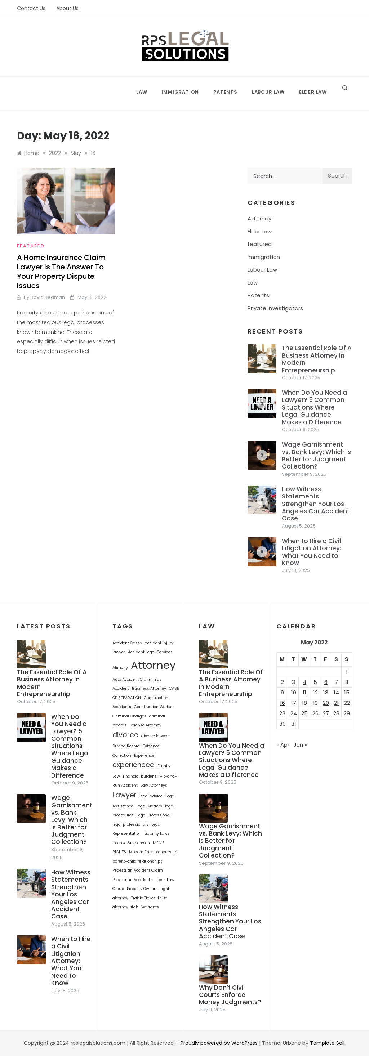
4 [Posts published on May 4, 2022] (304, 682)
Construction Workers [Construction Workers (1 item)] (154, 707)
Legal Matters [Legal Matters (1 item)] (149, 806)
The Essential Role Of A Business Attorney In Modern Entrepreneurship (317, 359)
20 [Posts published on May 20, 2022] (326, 703)
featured (31, 246)
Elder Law (313, 92)
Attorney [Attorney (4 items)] (153, 665)
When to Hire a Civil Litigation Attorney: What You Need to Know (311, 552)
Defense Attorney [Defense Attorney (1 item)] (145, 725)
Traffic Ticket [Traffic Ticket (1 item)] (143, 898)
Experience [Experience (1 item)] (144, 755)
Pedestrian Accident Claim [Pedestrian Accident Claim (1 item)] (137, 870)
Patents (225, 92)
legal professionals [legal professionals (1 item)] (130, 824)
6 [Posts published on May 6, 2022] (326, 682)
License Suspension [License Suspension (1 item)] (131, 843)
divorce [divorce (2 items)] (125, 735)
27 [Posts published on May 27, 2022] (326, 713)
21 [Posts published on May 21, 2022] (336, 703)
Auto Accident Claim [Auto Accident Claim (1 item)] (131, 679)
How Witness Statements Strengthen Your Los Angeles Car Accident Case (316, 504)
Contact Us (31, 8)
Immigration (180, 92)
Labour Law (268, 92)
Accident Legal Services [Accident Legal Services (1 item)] (150, 652)
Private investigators (275, 308)
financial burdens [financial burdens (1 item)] (140, 776)
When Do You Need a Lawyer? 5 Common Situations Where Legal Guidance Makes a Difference (314, 407)
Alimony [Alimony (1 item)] (120, 667)
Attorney (259, 218)
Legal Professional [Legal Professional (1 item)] (154, 815)
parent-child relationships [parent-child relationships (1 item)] (137, 861)
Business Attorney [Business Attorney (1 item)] (149, 688)
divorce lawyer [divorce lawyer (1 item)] (155, 736)
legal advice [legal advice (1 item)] (151, 796)
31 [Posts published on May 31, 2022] (293, 724)
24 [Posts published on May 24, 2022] (293, 713)
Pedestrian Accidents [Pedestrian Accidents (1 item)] (132, 879)
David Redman (47, 297)
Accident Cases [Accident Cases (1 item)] (127, 643)
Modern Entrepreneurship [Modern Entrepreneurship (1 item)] (153, 852)
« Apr (282, 744)
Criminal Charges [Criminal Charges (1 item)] (129, 716)
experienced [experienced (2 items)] (133, 765)
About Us (67, 8)
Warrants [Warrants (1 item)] (150, 907)
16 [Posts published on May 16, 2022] (282, 703)
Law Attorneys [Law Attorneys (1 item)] (154, 785)
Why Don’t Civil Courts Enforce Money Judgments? (230, 995)
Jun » (300, 744)
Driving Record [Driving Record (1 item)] (126, 746)
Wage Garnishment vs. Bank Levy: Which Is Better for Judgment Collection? (316, 455)
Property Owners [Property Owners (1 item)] (142, 888)
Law (141, 92)
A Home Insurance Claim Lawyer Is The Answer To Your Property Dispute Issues (61, 271)
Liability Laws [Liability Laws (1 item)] (157, 833)
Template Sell (327, 1043)
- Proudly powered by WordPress (217, 1043)
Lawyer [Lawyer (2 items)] (124, 795)
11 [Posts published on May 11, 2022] (304, 692)
